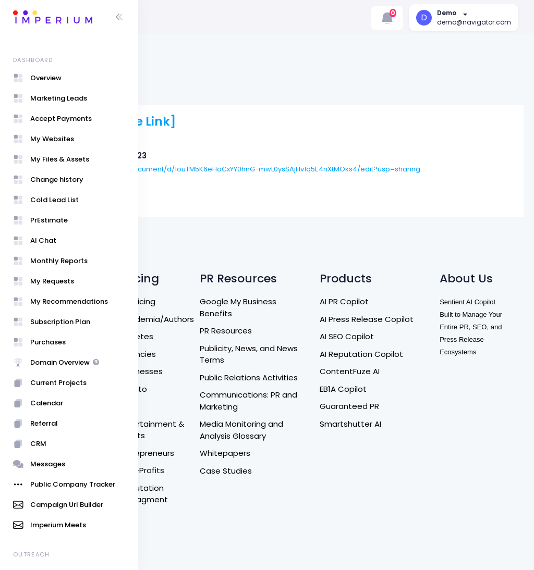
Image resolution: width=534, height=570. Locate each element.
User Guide (175, 536)
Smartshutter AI (403, 388)
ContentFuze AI (402, 336)
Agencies (234, 307)
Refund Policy (179, 355)
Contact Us (176, 320)
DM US (165, 338)
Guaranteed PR (402, 371)
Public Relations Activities (309, 336)
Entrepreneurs (243, 406)
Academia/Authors (253, 272)
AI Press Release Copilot (403, 278)
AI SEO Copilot (399, 301)
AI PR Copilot (396, 254)
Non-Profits (238, 423)
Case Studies (305, 435)
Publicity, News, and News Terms (316, 307)
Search (167, 268)
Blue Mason (217, 168)
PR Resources (305, 283)
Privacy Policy (179, 402)
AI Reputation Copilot (414, 318)
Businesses (237, 324)
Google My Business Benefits (317, 260)
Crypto (230, 342)
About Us (171, 303)
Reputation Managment (240, 447)
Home (165, 285)
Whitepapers (304, 418)
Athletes (233, 289)
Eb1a (224, 359)
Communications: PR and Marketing (319, 365)
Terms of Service (171, 379)
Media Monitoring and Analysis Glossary (320, 394)
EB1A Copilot (395, 353)
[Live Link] (267, 93)
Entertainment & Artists (244, 382)
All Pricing (234, 254)
